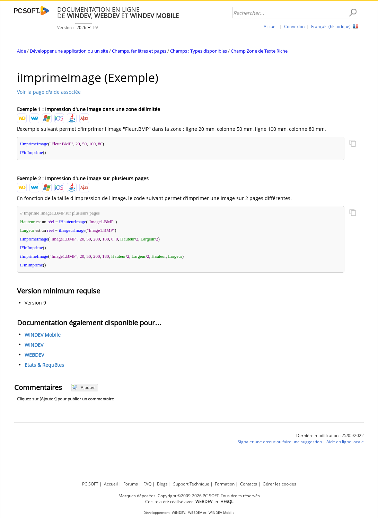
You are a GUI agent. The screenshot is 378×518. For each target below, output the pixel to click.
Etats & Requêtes (44, 365)
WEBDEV (34, 355)
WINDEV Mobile (43, 334)
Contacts (248, 484)
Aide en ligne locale (345, 442)
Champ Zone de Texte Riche (259, 51)
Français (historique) (331, 26)
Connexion (294, 26)
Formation (225, 484)
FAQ (147, 484)
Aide (21, 51)
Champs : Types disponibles (198, 51)
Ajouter (83, 387)
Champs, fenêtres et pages (139, 51)
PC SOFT (90, 484)
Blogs (162, 484)
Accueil (271, 26)
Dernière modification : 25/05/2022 (330, 435)
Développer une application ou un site (69, 51)
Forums (130, 484)
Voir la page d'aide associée (49, 92)
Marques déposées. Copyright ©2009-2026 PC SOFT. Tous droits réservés (189, 496)
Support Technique (191, 484)
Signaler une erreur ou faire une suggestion (280, 442)
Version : (66, 27)
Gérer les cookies (279, 484)
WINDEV (34, 345)
